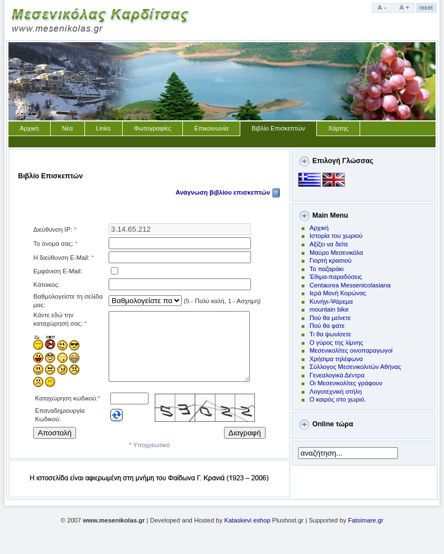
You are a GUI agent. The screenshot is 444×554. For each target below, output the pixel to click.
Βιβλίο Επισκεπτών (278, 128)
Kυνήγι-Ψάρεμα (331, 301)
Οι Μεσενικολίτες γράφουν (346, 383)
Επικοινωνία (211, 128)
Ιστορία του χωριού (336, 235)
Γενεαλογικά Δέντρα (337, 375)
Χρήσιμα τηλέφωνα (336, 358)
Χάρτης (338, 128)
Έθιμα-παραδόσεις (336, 276)
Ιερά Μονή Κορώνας (338, 293)
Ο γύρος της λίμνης (336, 342)
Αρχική (29, 128)
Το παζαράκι (327, 268)
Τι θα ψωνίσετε (330, 334)
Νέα (67, 128)
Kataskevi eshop (247, 527)
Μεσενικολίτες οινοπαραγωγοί (351, 350)
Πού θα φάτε (327, 325)
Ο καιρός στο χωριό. (338, 399)
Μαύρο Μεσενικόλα (336, 252)
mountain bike (329, 309)
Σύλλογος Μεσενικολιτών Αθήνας (355, 366)
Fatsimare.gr (365, 527)
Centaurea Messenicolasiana (350, 285)
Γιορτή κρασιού (331, 260)
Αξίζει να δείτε (329, 244)
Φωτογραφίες (153, 128)
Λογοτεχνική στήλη (336, 391)
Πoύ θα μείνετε (330, 317)
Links (103, 128)
